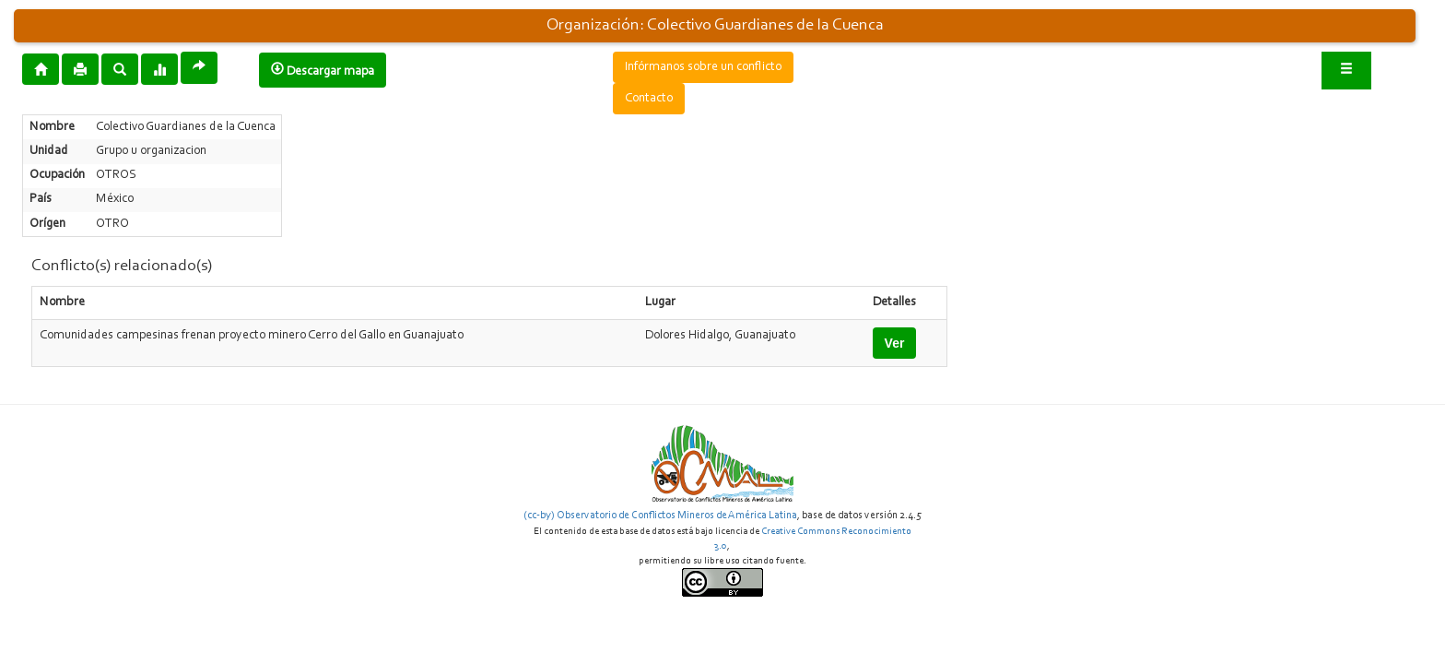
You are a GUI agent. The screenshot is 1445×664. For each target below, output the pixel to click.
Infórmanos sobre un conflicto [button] (703, 67)
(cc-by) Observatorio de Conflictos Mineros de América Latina (660, 515)
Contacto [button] (649, 98)
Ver (895, 343)
